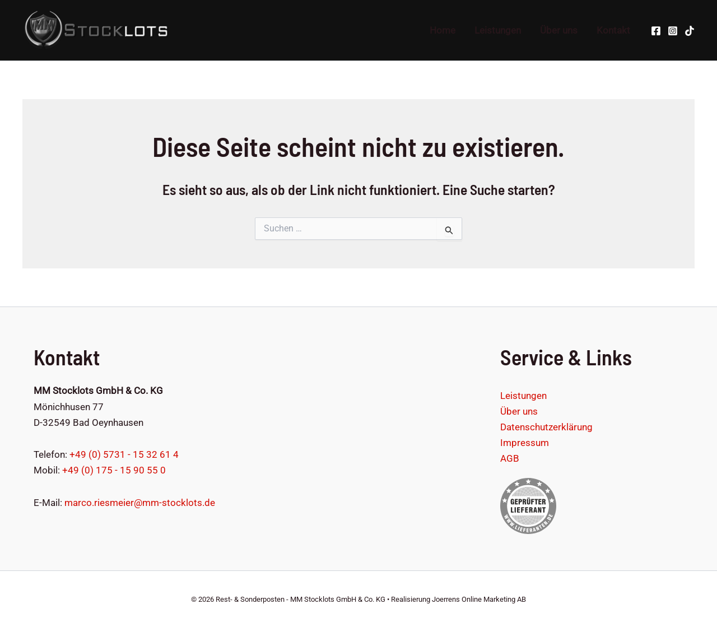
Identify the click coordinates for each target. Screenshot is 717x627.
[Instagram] (673, 31)
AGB (509, 458)
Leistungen (497, 30)
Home (442, 30)
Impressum (524, 442)
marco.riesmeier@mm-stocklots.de (139, 502)
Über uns (559, 30)
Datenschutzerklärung (546, 427)
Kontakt (613, 30)
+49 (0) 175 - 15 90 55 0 (114, 470)
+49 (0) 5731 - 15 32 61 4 (124, 454)
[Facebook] (656, 31)
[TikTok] (690, 31)
